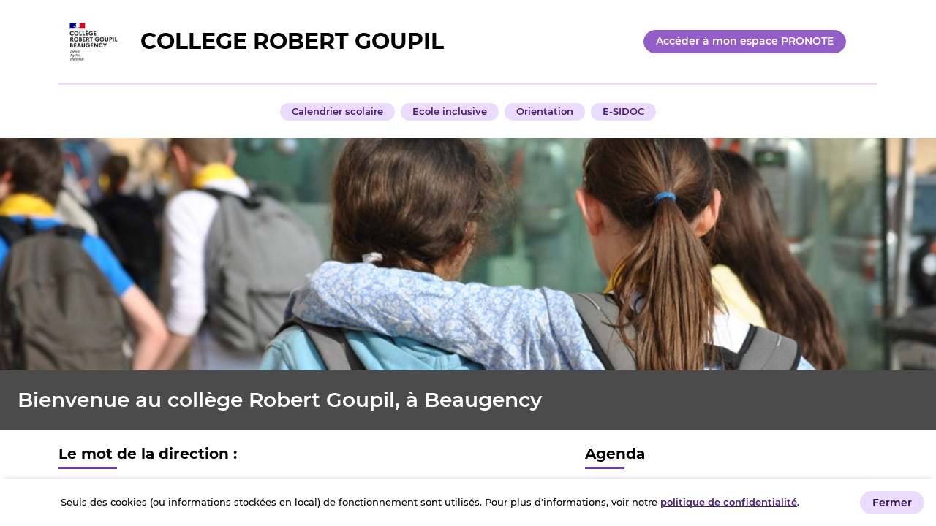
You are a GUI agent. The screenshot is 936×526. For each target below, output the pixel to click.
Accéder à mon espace (745, 40)
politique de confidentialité (728, 502)
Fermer (892, 502)
